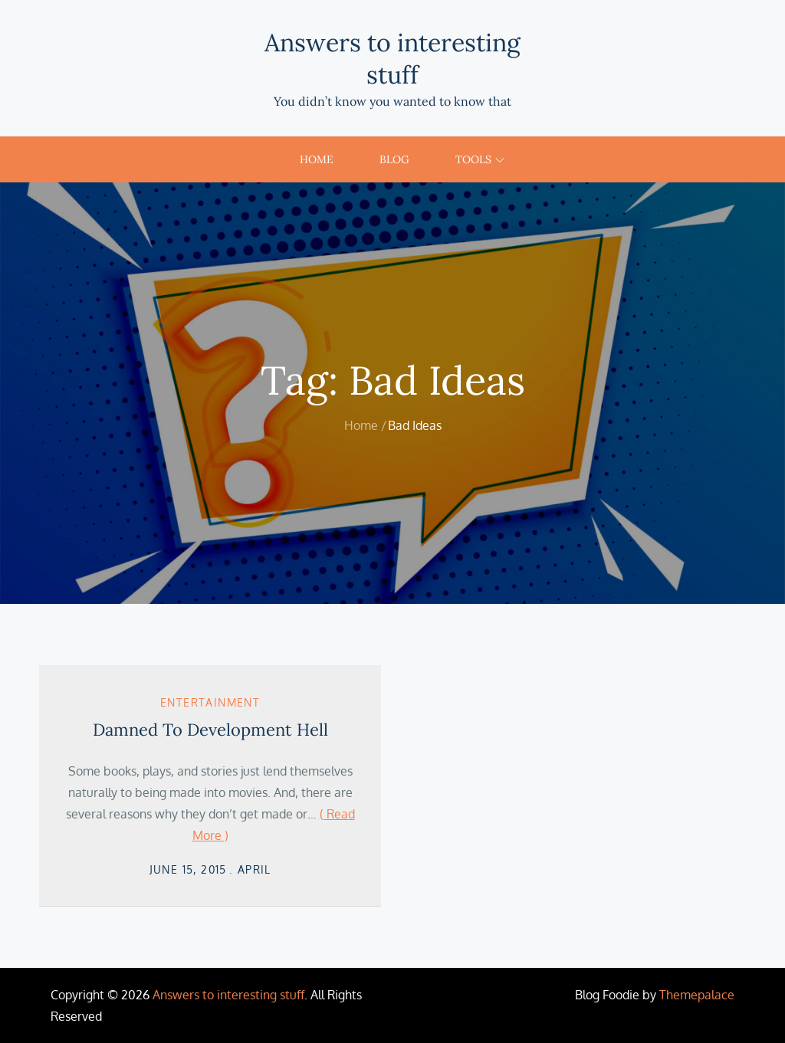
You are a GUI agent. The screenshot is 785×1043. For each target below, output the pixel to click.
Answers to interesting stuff (392, 58)
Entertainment (210, 702)
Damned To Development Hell (210, 729)
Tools (479, 159)
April (254, 869)
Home (316, 159)
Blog (394, 159)
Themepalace (696, 994)
